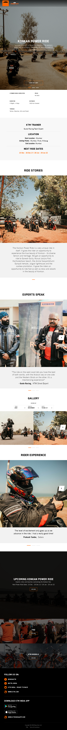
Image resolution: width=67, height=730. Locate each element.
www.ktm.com (11, 692)
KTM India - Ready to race (16, 687)
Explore (33, 589)
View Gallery (33, 83)
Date (43, 406)
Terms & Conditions (34, 727)
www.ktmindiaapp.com (14, 717)
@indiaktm (10, 679)
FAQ (27, 727)
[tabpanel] (33, 45)
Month (30, 406)
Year (16, 406)
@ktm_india (10, 683)
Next (61, 337)
